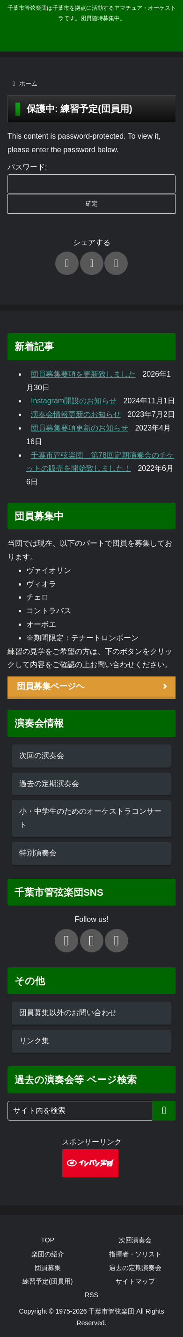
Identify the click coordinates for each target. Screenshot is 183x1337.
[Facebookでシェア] (91, 263)
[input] (91, 1111)
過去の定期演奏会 (49, 783)
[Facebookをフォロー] (91, 940)
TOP (47, 1240)
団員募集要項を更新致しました (83, 374)
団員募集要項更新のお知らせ (79, 428)
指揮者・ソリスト (135, 1254)
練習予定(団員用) (47, 1281)
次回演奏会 (135, 1240)
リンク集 (34, 1041)
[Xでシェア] (67, 263)
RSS (91, 1295)
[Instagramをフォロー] (116, 940)
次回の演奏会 (41, 755)
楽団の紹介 (47, 1254)
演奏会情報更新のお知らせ (76, 414)
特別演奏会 (38, 853)
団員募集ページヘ (50, 686)
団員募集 (48, 1267)
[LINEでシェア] (116, 263)
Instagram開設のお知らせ (74, 401)
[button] (164, 1111)
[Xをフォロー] (66, 940)
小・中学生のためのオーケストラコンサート (90, 818)
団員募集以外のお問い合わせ (68, 1013)
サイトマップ (135, 1281)
